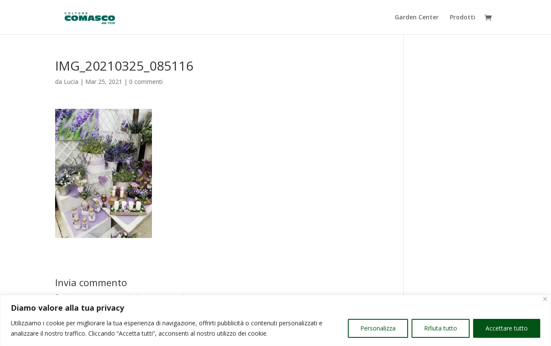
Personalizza (378, 328)
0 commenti (146, 81)
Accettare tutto (507, 328)
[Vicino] (545, 299)
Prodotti (462, 17)
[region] (275, 320)
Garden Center (417, 17)
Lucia (71, 81)
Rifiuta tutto (440, 328)
